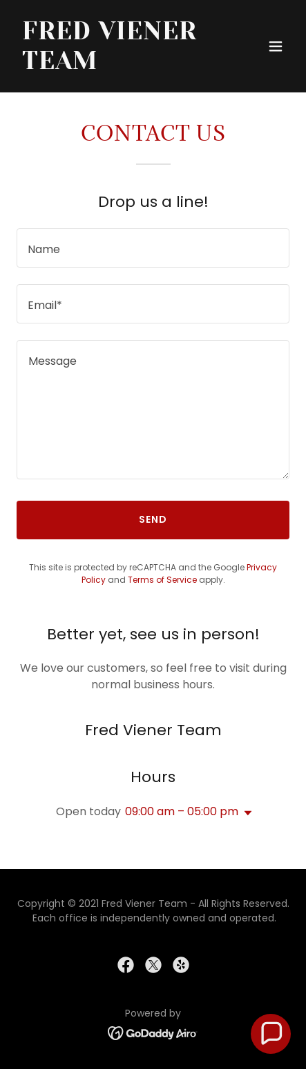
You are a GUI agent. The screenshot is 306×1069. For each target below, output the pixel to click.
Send (153, 519)
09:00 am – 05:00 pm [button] (181, 811)
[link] (112, 65)
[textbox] (153, 248)
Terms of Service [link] (162, 580)
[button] (275, 46)
